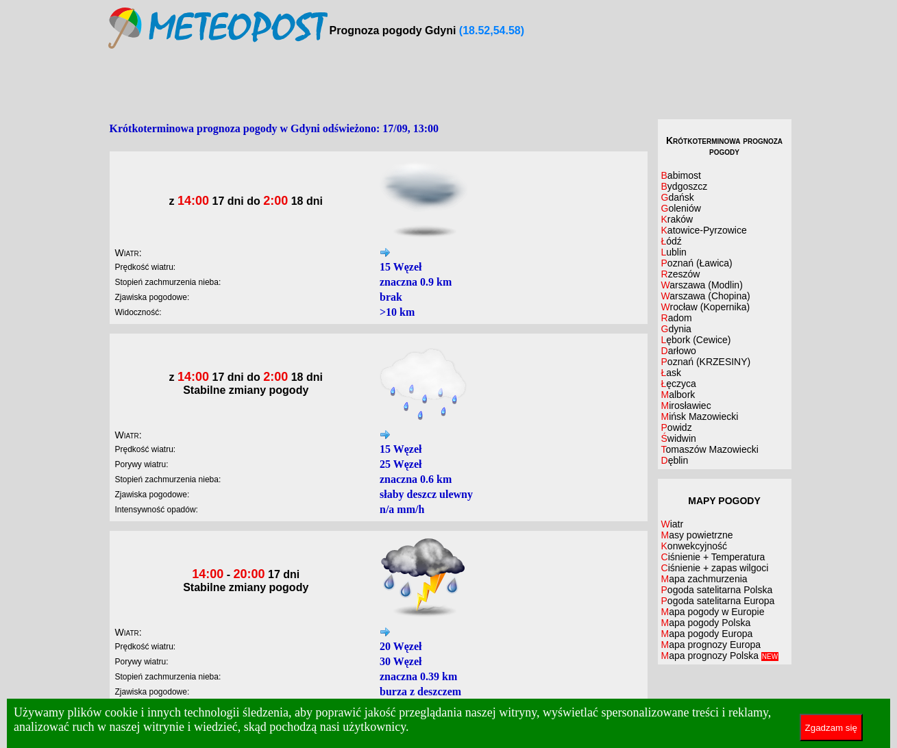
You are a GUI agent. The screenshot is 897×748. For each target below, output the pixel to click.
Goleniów (681, 208)
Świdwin (678, 438)
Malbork (678, 394)
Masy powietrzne (697, 534)
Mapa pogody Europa (707, 633)
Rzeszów (680, 274)
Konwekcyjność (694, 545)
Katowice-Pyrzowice (704, 230)
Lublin (674, 252)
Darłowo (678, 350)
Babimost (681, 175)
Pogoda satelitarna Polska (717, 589)
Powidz (676, 427)
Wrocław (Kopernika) (705, 306)
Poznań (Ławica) (697, 263)
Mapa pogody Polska (706, 622)
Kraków (677, 219)
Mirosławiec (686, 405)
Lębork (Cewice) (696, 339)
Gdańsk (677, 197)
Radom (676, 317)
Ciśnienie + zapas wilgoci (715, 567)
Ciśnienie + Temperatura (713, 556)
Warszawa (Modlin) (702, 284)
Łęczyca (678, 383)
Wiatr (672, 524)
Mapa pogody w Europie (713, 611)
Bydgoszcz (684, 186)
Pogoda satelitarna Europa (718, 600)
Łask (671, 372)
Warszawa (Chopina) (705, 295)
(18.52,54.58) (491, 30)
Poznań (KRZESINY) (706, 361)
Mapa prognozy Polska (720, 655)
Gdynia (676, 328)
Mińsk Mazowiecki (700, 416)
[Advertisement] (448, 85)
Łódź (671, 241)
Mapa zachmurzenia (704, 578)
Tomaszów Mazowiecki (710, 449)
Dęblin (675, 460)
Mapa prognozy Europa (711, 644)
